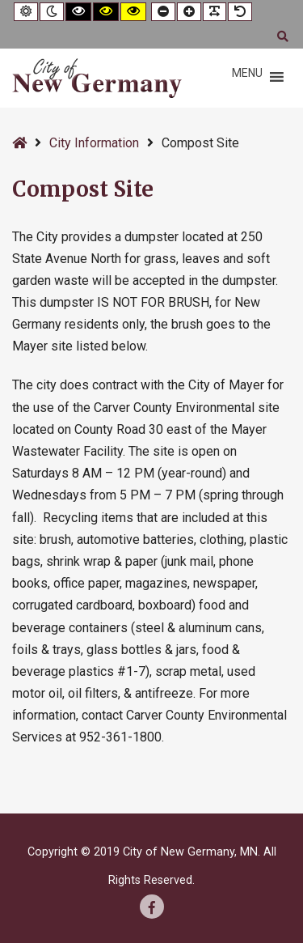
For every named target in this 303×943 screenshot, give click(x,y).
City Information (94, 143)
